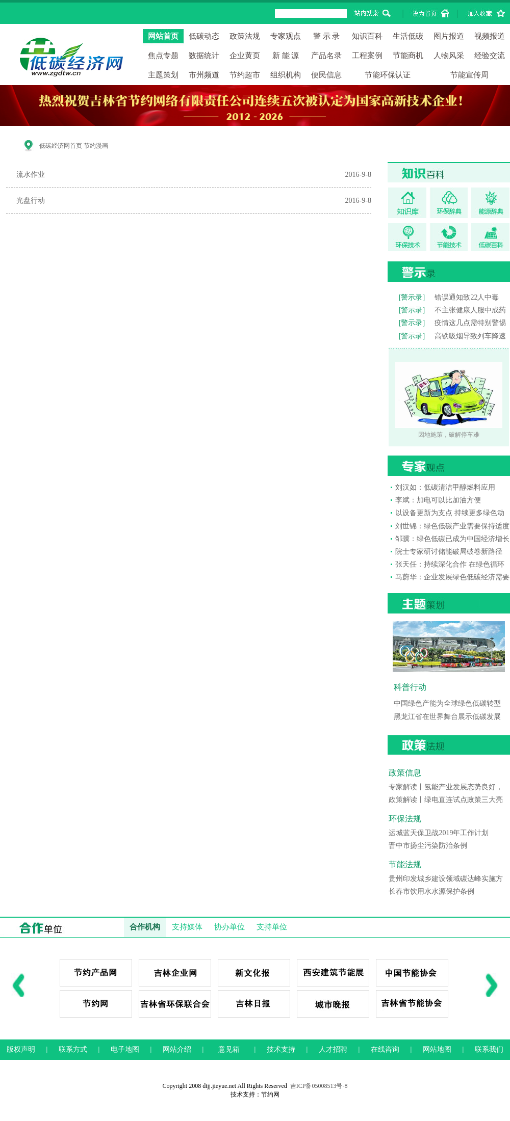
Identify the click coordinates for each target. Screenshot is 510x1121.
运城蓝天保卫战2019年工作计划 (439, 833)
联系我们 (489, 1049)
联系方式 (73, 1049)
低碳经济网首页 (60, 145)
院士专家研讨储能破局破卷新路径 (448, 551)
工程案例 (367, 55)
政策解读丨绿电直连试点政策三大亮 (446, 800)
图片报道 (449, 36)
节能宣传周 (469, 75)
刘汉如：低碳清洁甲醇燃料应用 (445, 487)
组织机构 (285, 75)
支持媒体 (187, 927)
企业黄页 (245, 55)
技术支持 (281, 1049)
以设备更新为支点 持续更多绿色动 (449, 513)
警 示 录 (326, 36)
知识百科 (367, 36)
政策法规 (245, 36)
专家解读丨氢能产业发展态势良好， (446, 787)
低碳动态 (204, 36)
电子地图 (125, 1049)
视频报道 (489, 36)
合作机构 (145, 927)
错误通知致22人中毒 (467, 297)
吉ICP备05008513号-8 (319, 1085)
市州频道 (204, 75)
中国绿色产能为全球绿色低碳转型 (447, 703)
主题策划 (163, 75)
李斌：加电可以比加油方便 (438, 500)
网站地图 (437, 1049)
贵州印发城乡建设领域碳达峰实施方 (446, 879)
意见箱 (229, 1049)
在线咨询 (385, 1049)
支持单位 (272, 927)
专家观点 (285, 36)
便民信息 (326, 75)
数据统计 (204, 55)
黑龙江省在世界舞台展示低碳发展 (447, 716)
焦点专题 (163, 55)
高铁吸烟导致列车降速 (470, 336)
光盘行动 (30, 200)
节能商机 (408, 55)
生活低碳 (408, 36)
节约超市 (245, 75)
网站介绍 (177, 1049)
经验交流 (489, 55)
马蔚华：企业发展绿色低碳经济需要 (452, 577)
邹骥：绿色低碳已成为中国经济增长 (452, 539)
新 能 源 (285, 55)
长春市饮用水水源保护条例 (431, 891)
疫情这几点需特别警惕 (470, 323)
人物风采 (449, 55)
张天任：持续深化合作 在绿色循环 (449, 564)
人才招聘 (333, 1049)
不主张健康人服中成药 (470, 310)
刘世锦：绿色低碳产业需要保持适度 (452, 526)
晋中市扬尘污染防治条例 (428, 845)
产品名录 (326, 55)
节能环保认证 (388, 75)
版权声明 (21, 1049)
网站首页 (163, 36)
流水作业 (30, 174)
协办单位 (229, 927)
